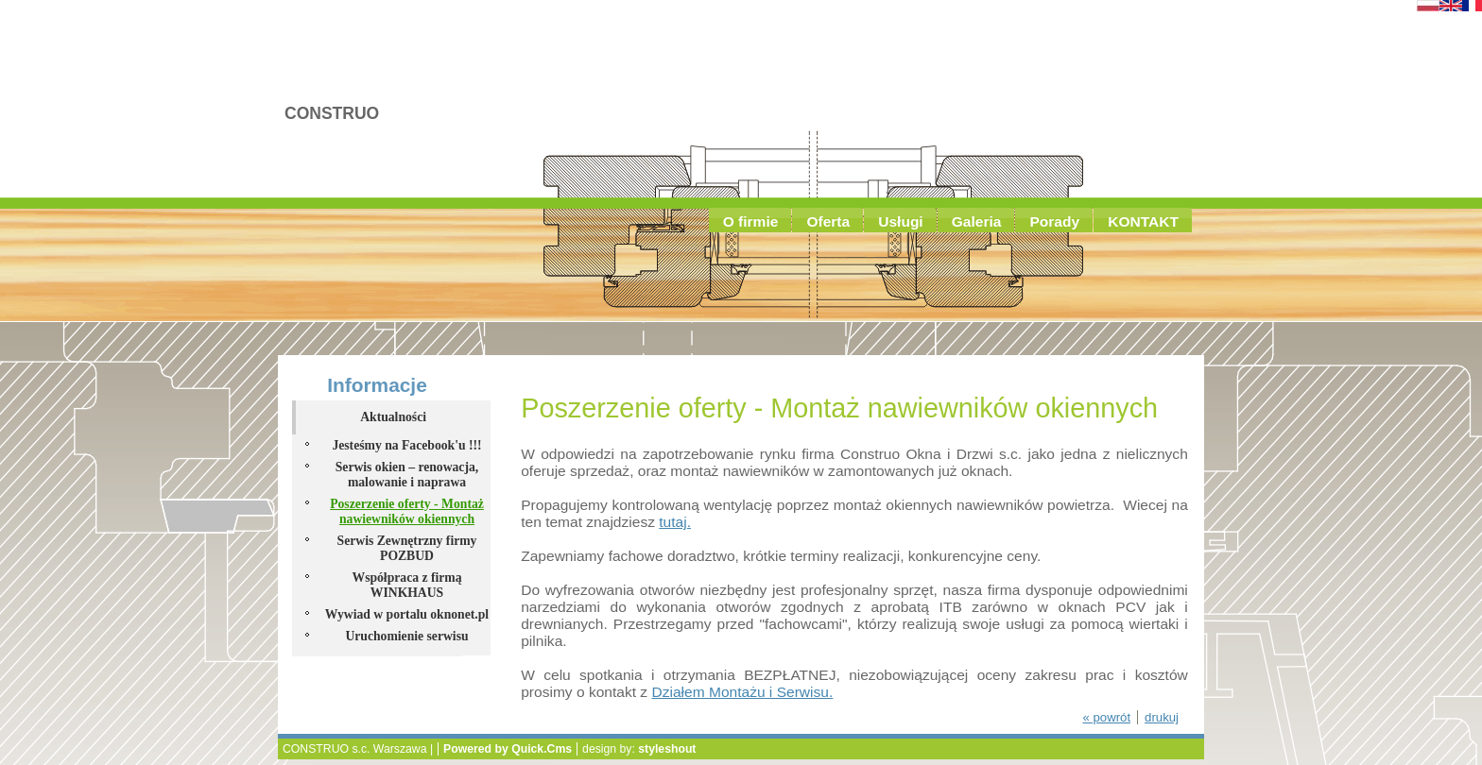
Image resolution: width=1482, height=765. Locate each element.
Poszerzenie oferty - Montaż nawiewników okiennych (407, 511)
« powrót (1106, 717)
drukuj (1162, 717)
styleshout (667, 749)
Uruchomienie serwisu (406, 636)
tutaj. (675, 522)
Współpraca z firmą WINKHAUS (406, 585)
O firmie (751, 221)
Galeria (977, 221)
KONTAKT (1143, 221)
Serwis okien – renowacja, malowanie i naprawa (407, 474)
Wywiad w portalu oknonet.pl (407, 614)
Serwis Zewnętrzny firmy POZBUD (407, 548)
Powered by (507, 749)
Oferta (828, 221)
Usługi (900, 221)
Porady (1054, 221)
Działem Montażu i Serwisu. (742, 692)
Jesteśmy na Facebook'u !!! (406, 445)
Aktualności (322, 182)
